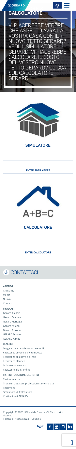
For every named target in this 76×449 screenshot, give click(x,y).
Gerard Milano (11, 326)
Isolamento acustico (14, 365)
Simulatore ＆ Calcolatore (17, 392)
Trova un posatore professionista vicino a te (28, 383)
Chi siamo (8, 290)
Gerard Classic (11, 313)
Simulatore (38, 145)
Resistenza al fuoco (14, 361)
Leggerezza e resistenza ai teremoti (23, 348)
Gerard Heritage (12, 321)
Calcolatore (38, 227)
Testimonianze (11, 379)
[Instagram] (63, 426)
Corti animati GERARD (15, 396)
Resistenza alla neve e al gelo (19, 357)
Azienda (8, 286)
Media (6, 295)
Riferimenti (9, 388)
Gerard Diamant (12, 317)
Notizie (7, 299)
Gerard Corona (12, 330)
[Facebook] (50, 426)
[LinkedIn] (70, 426)
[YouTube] (57, 426)
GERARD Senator (12, 334)
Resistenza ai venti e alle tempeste (22, 352)
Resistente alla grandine (16, 369)
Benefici (8, 344)
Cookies (36, 418)
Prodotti (9, 308)
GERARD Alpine (11, 338)
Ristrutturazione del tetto (21, 375)
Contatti (7, 303)
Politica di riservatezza (16, 418)
